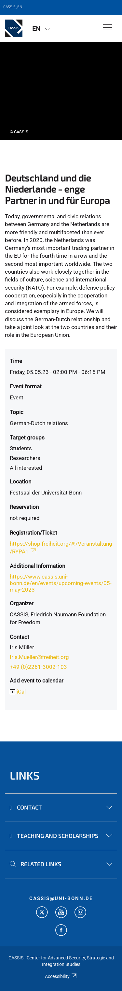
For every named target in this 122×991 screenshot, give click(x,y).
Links (25, 775)
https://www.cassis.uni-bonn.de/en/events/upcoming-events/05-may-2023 (61, 583)
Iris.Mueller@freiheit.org (39, 657)
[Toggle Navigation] (107, 28)
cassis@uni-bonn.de (61, 898)
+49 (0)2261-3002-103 (38, 667)
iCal (21, 691)
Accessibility (61, 976)
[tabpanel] (61, 91)
